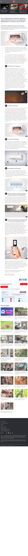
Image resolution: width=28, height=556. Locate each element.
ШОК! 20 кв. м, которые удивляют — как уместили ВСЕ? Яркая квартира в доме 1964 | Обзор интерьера (23, 12)
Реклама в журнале (3, 430)
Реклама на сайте (3, 429)
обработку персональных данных (21, 294)
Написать (24, 284)
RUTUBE (20, 301)
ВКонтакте (4, 301)
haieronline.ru (7, 271)
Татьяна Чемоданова (11, 274)
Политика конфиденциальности (5, 433)
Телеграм (4, 299)
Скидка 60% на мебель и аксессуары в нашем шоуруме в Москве (4, 11)
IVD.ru (3, 437)
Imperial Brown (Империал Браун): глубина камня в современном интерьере (14, 11)
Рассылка (2, 426)
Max (20, 299)
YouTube (12, 301)
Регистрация (2, 425)
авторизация (6, 425)
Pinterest (12, 299)
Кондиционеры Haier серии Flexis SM (11, 111)
